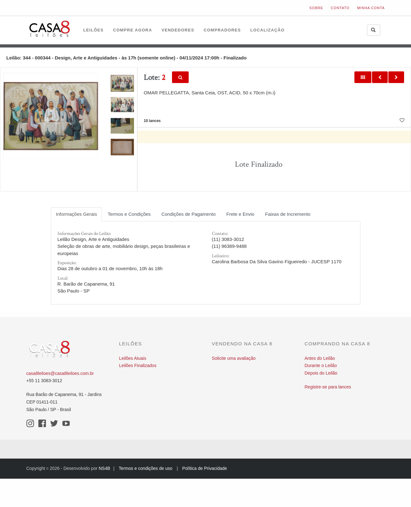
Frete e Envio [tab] (240, 214)
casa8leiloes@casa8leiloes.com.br (60, 373)
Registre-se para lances (328, 386)
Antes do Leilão (320, 358)
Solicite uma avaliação (234, 358)
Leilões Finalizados (138, 365)
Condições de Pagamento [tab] (188, 214)
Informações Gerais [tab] (76, 214)
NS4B (104, 468)
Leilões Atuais (132, 358)
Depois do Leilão (321, 373)
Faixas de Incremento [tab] (287, 214)
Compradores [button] (222, 30)
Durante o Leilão (321, 365)
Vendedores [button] (178, 30)
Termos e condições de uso (145, 468)
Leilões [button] (93, 30)
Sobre (316, 8)
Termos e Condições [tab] (129, 214)
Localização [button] (267, 30)
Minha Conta (371, 8)
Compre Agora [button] (132, 30)
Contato (340, 8)
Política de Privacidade (204, 468)
